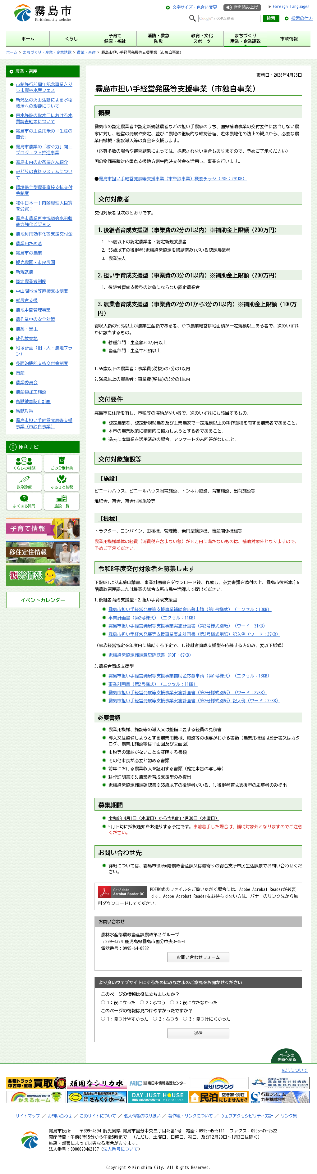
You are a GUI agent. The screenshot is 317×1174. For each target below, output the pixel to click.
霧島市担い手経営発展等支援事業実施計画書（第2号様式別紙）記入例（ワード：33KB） (194, 701)
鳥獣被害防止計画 (33, 401)
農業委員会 (27, 382)
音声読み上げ (246, 7)
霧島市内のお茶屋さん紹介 (42, 162)
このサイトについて (98, 1116)
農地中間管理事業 (33, 310)
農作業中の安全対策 (35, 319)
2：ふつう (156, 1003)
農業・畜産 (86, 52)
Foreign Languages (291, 6)
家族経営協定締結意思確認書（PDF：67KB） (150, 655)
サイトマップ (28, 1116)
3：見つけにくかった (210, 1019)
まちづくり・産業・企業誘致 (47, 52)
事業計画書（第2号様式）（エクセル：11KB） (153, 618)
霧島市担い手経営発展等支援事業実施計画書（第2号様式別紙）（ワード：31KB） (187, 626)
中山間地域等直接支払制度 (42, 291)
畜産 (20, 373)
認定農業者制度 (31, 281)
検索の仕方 (302, 18)
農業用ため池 (29, 243)
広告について (295, 1070)
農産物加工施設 (31, 392)
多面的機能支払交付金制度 (42, 363)
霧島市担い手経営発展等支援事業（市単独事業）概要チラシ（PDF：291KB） (173, 179)
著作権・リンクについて (190, 1116)
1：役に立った (121, 1003)
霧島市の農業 (29, 253)
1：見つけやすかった (128, 1019)
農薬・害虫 (27, 329)
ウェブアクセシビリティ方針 (246, 1116)
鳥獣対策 (24, 411)
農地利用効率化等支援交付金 (44, 234)
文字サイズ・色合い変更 (194, 7)
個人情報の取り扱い (142, 1116)
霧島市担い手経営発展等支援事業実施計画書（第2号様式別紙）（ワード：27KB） (187, 692)
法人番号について (120, 1149)
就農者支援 (27, 300)
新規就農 (24, 272)
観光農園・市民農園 (35, 262)
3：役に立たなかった (197, 1003)
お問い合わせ (60, 1116)
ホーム (11, 52)
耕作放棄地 (27, 338)
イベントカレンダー (43, 600)
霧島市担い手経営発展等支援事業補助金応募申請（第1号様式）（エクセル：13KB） (190, 609)
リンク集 (289, 1116)
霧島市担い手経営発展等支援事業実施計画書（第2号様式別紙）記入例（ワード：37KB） (194, 634)
